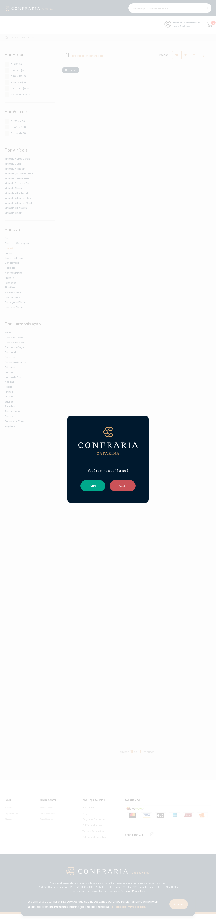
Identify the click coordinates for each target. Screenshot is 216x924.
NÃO (123, 485)
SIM (92, 485)
